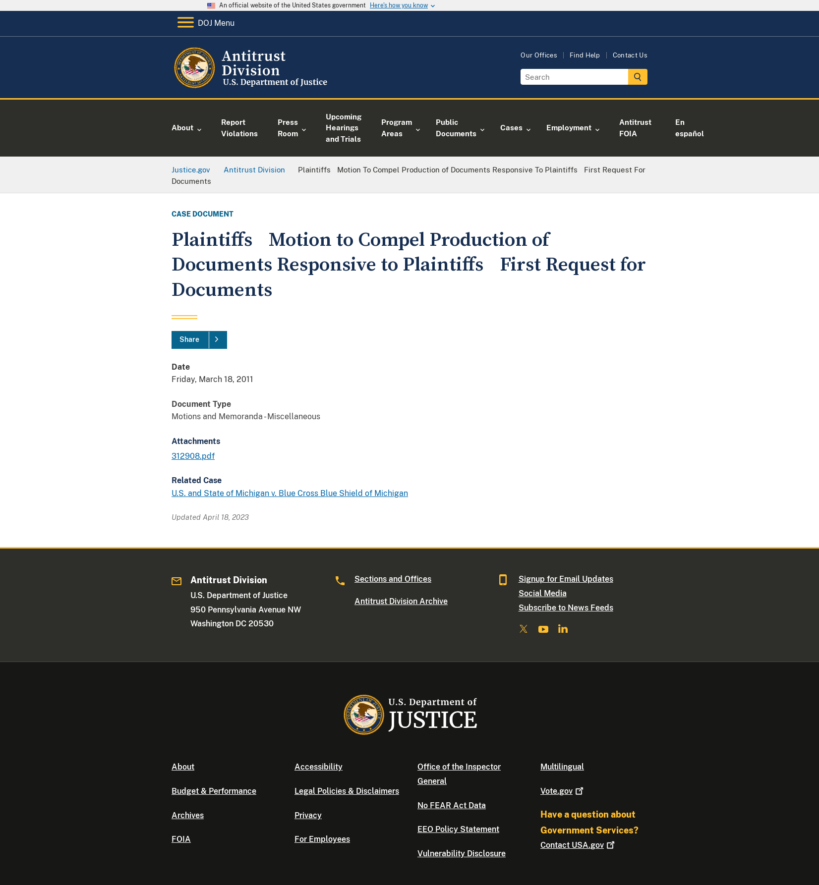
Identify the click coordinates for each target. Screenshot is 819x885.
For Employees (322, 839)
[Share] (199, 340)
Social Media (543, 593)
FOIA (181, 839)
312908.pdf (193, 456)
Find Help (585, 55)
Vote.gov (562, 791)
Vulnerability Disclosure (461, 853)
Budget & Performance (214, 791)
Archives (188, 815)
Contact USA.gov (578, 845)
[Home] (252, 86)
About (183, 767)
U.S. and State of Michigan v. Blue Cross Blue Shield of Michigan (290, 493)
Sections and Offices (392, 579)
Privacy (308, 815)
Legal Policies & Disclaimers (346, 791)
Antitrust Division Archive (401, 601)
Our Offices (539, 55)
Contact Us (630, 55)
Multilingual (562, 767)
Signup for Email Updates (566, 579)
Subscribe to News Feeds (566, 607)
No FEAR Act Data (451, 805)
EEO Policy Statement (458, 829)
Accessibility (318, 767)
